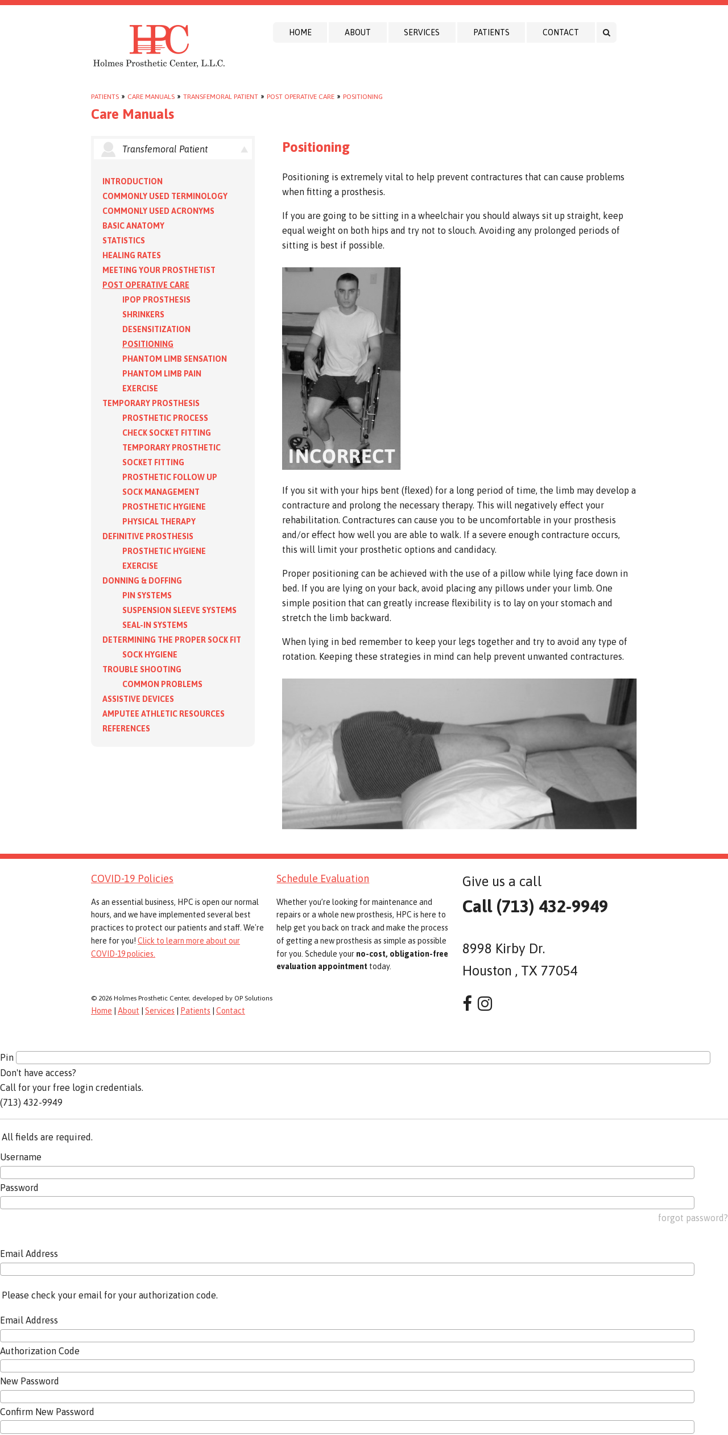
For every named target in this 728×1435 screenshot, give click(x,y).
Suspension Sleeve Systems (179, 610)
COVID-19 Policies (132, 878)
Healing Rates (131, 255)
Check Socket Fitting (166, 432)
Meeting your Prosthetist (159, 270)
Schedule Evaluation (322, 878)
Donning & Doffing (142, 580)
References (126, 728)
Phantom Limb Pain (161, 373)
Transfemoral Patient (220, 97)
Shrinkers (143, 314)
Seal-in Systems (155, 625)
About (358, 32)
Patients (491, 32)
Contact (561, 32)
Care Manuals (151, 97)
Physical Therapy (159, 521)
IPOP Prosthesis (156, 299)
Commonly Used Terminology (165, 196)
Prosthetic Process (165, 418)
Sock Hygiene (149, 654)
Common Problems (162, 684)
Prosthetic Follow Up (169, 477)
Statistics (123, 240)
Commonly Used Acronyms (158, 211)
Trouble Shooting (141, 669)
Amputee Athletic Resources (163, 713)
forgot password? (693, 1218)
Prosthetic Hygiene (164, 506)
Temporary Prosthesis (151, 403)
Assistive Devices (138, 699)
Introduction (132, 181)
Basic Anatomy (133, 225)
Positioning (363, 97)
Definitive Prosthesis (147, 536)
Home (300, 32)
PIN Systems (147, 595)
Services (422, 32)
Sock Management (161, 492)
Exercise (140, 388)
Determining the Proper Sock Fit (171, 639)
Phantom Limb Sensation (174, 358)
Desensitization (156, 329)
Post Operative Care (300, 97)
